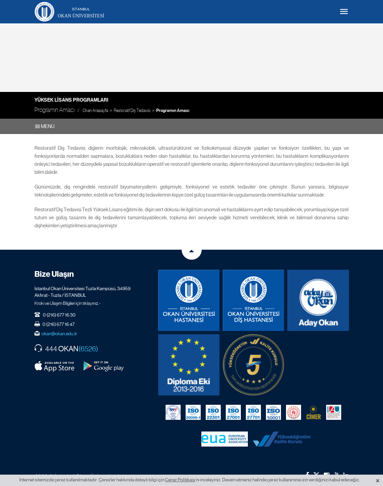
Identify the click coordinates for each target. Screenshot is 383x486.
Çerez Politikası (180, 479)
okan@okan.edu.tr (59, 333)
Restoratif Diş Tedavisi (132, 110)
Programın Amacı (172, 110)
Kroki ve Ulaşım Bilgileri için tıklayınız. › (67, 303)
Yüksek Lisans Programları (71, 100)
